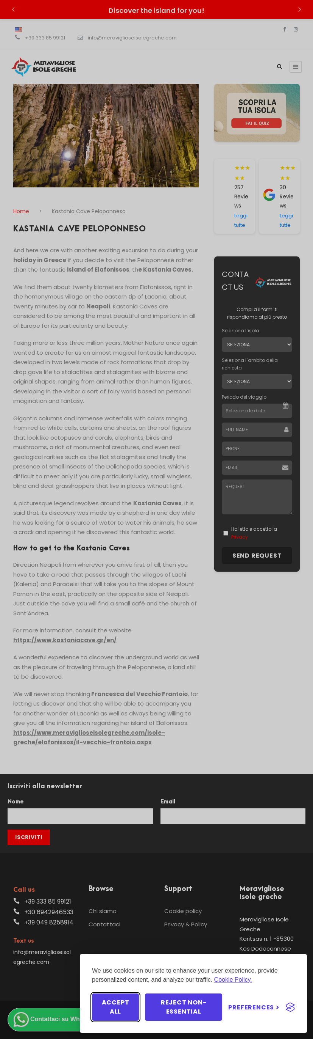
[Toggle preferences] (254, 1007)
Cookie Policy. (233, 979)
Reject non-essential (184, 1007)
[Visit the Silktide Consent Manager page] (290, 1007)
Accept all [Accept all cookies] (115, 1007)
